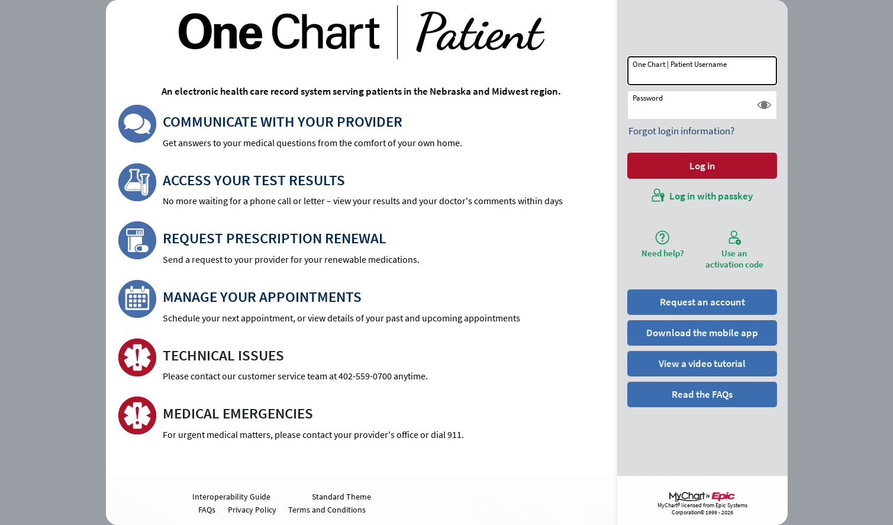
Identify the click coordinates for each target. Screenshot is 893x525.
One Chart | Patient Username (680, 64)
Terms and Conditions (327, 509)
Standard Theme (341, 496)
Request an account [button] (702, 301)
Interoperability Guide (231, 496)
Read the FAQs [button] (702, 394)
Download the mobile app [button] (702, 332)
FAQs (206, 509)
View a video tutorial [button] (702, 363)
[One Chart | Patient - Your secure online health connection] (361, 32)
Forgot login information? (681, 130)
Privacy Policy (252, 509)
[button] (764, 105)
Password (648, 98)
